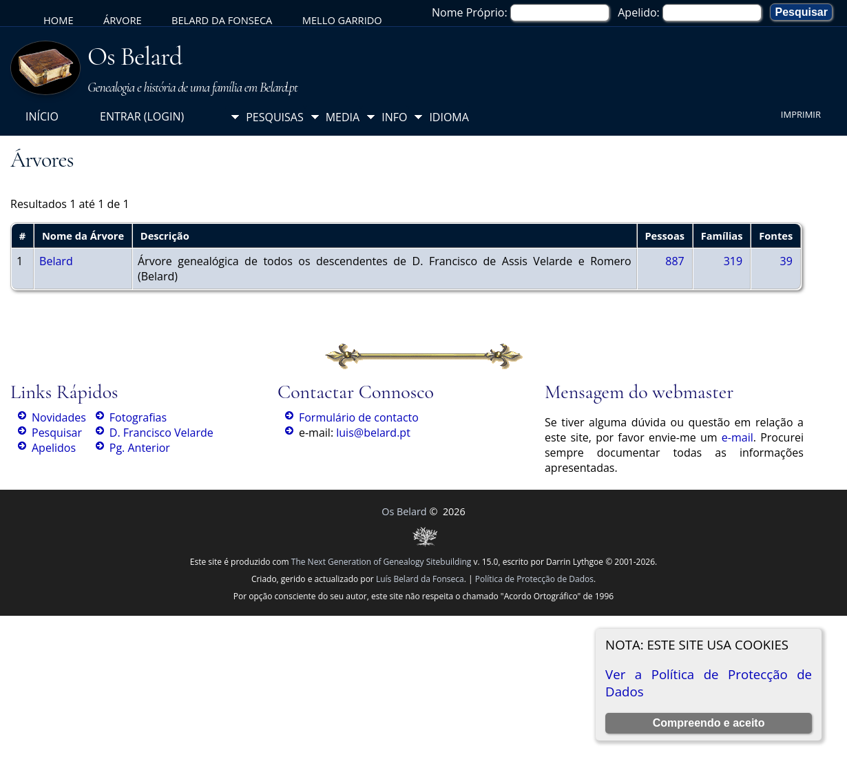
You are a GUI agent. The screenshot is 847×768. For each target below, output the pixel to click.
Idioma (449, 117)
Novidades (59, 417)
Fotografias (138, 417)
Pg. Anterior (139, 447)
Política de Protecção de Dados (534, 579)
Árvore (122, 20)
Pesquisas (275, 117)
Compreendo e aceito (709, 723)
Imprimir (801, 114)
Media (342, 117)
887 (674, 261)
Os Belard (134, 56)
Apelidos (54, 447)
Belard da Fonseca (221, 20)
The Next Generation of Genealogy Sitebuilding (381, 562)
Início (42, 116)
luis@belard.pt (373, 432)
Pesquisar (57, 432)
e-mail (737, 437)
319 (733, 261)
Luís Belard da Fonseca (420, 579)
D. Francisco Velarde (161, 432)
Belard (56, 261)
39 (786, 261)
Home (58, 20)
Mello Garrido (342, 20)
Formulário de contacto (359, 417)
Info (394, 117)
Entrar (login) (142, 116)
